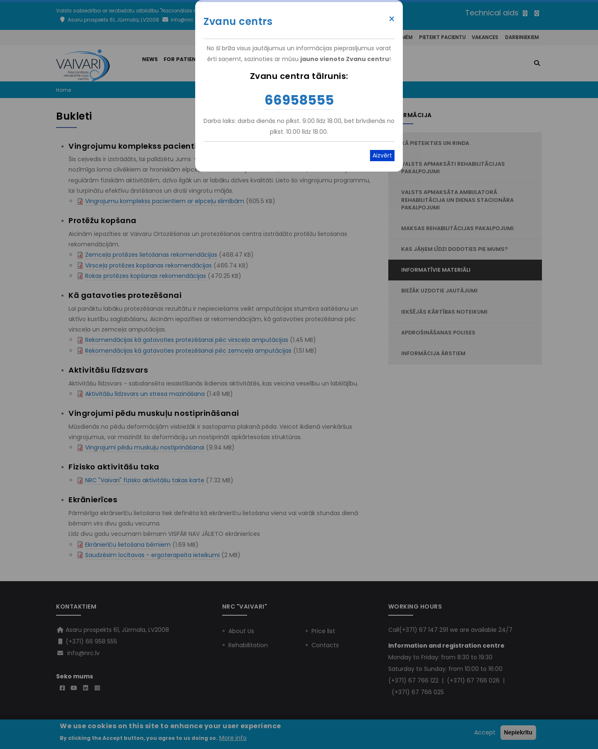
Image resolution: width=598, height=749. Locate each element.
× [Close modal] (391, 19)
